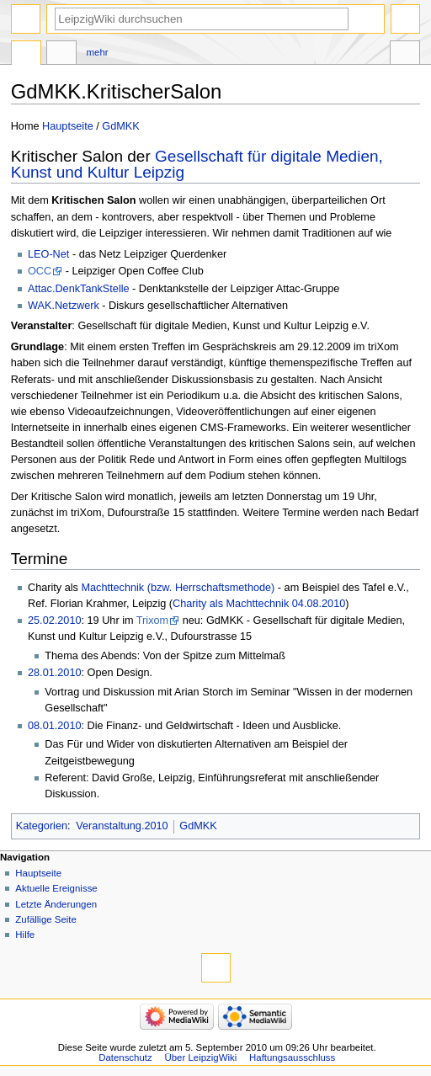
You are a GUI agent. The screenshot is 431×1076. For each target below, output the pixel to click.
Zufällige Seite (46, 919)
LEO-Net (48, 254)
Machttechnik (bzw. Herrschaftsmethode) (177, 588)
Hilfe (25, 935)
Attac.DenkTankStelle (79, 289)
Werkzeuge (405, 54)
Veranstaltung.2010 (122, 826)
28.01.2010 (55, 673)
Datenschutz (125, 1057)
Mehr (98, 52)
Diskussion (61, 54)
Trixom (152, 620)
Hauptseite (67, 126)
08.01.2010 (55, 726)
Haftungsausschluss (292, 1057)
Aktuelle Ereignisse (56, 888)
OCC (39, 271)
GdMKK (120, 126)
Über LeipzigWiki (201, 1057)
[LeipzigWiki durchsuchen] (202, 19)
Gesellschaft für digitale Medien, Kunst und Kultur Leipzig (197, 164)
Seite (26, 54)
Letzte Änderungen (56, 904)
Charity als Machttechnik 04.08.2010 (259, 604)
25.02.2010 (55, 620)
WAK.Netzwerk (63, 306)
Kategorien (41, 826)
